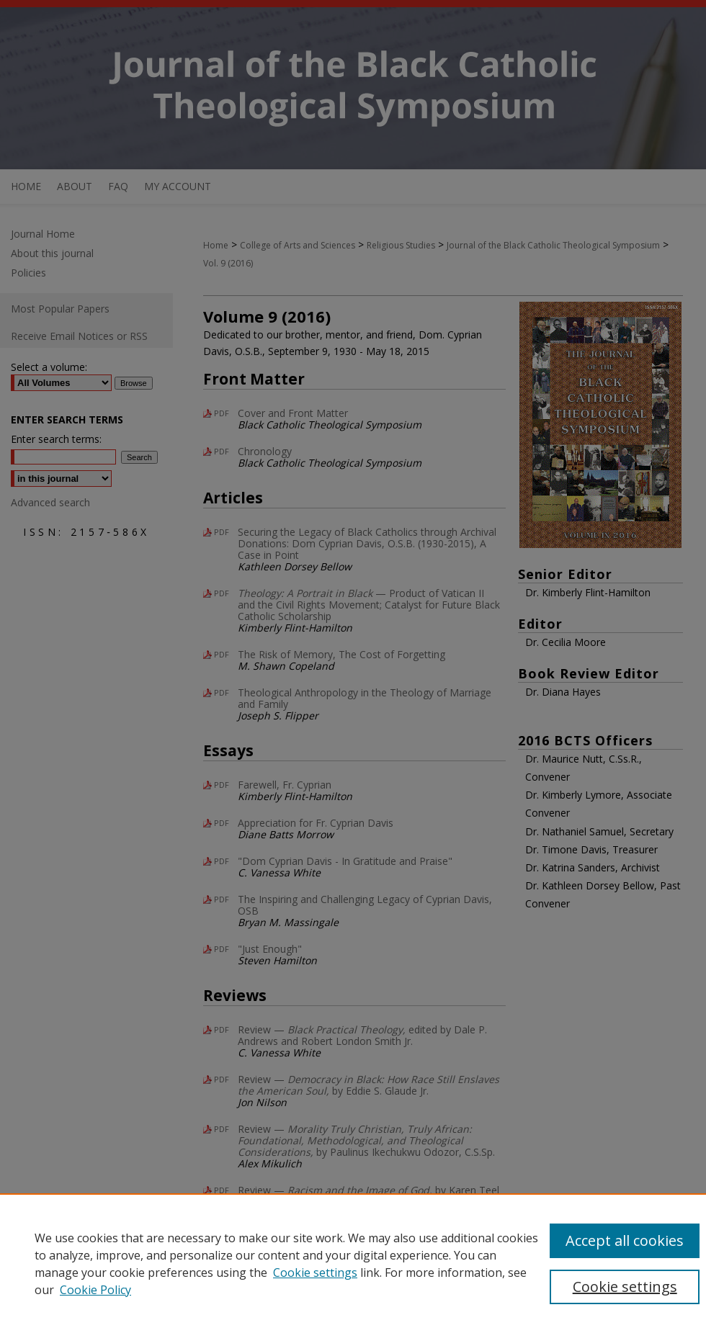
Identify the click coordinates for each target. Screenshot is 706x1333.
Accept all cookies (625, 1240)
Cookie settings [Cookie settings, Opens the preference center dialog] (625, 1286)
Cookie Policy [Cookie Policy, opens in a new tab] (95, 1290)
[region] (353, 1263)
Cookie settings (315, 1272)
